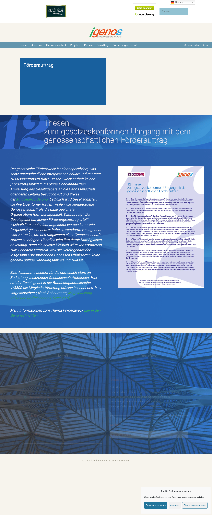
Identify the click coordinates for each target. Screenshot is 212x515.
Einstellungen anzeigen (195, 505)
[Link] (56, 11)
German (177, 2)
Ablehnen (174, 505)
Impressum (123, 460)
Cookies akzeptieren (156, 505)
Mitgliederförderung (32, 199)
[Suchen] (174, 11)
